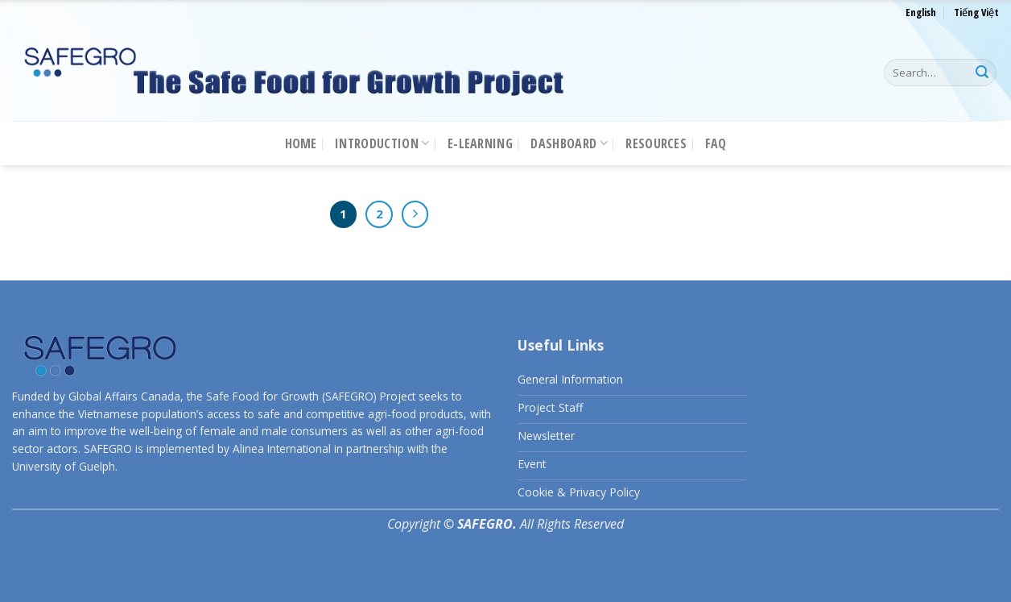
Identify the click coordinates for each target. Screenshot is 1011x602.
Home (301, 143)
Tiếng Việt (976, 12)
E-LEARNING (480, 143)
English (921, 12)
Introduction (382, 143)
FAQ (716, 143)
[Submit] (982, 72)
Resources (656, 143)
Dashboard (568, 143)
